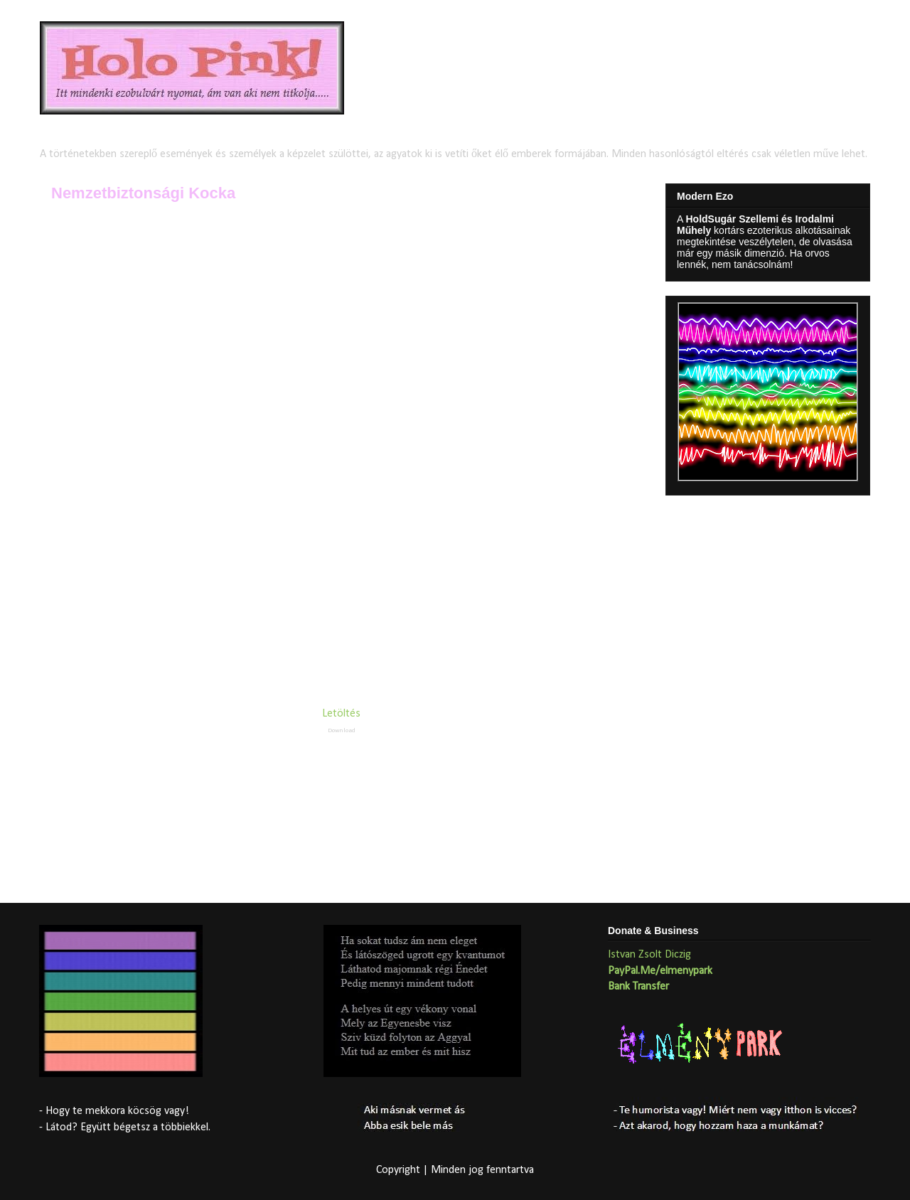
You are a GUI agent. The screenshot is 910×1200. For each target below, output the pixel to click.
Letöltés (341, 713)
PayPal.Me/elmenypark (660, 971)
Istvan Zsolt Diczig (649, 954)
